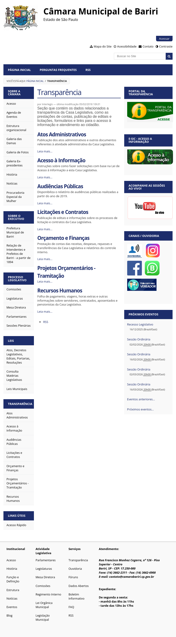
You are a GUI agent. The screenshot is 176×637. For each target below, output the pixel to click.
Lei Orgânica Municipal (44, 605)
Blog (9, 615)
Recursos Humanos (59, 290)
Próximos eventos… (140, 409)
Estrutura (12, 590)
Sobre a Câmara (14, 92)
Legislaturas (44, 569)
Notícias (11, 598)
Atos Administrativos (61, 134)
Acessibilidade (126, 46)
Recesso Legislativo (140, 324)
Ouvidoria (75, 569)
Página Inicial (19, 70)
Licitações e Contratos (62, 212)
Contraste (165, 46)
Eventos (11, 607)
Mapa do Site (103, 46)
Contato (148, 46)
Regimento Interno (48, 594)
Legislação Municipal (43, 617)
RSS (88, 70)
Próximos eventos (143, 314)
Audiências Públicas (60, 186)
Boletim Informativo (77, 596)
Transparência (20, 404)
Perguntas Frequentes (58, 70)
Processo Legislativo (17, 278)
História (11, 569)
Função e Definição (12, 579)
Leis (11, 341)
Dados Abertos (79, 586)
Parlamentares (45, 560)
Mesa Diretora (45, 577)
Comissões (43, 586)
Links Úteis (16, 516)
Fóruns (73, 577)
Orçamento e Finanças (63, 237)
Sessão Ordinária (138, 339)
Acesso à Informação (61, 160)
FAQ (71, 607)
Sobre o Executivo (16, 217)
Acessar (164, 38)
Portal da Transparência (141, 92)
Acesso (11, 560)
